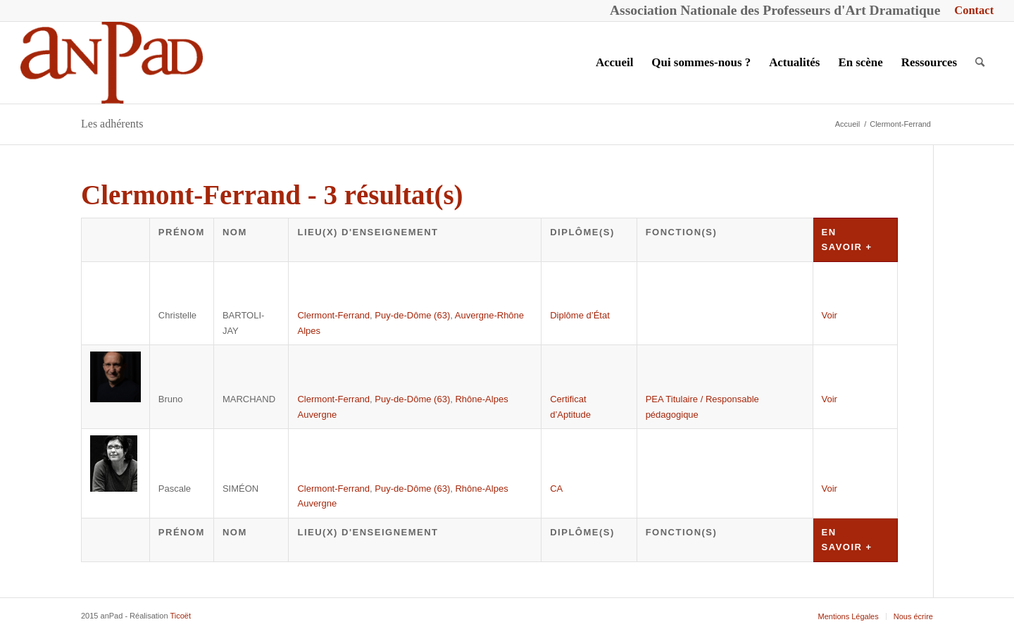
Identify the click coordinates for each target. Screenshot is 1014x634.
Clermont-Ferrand (333, 315)
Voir (829, 315)
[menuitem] (970, 11)
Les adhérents (112, 124)
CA (556, 488)
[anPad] (112, 63)
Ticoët (180, 615)
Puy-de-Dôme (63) (412, 315)
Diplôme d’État (580, 315)
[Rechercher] (980, 63)
